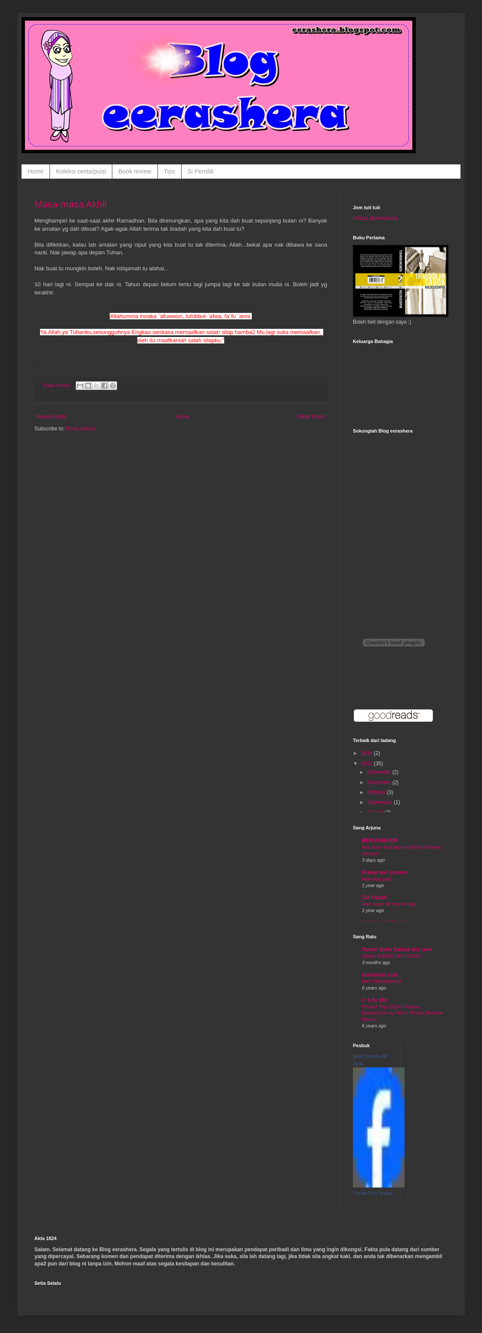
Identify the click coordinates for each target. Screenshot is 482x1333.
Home (35, 171)
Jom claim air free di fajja (389, 903)
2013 (367, 764)
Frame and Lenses (384, 872)
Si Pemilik (201, 171)
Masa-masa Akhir (71, 204)
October (377, 792)
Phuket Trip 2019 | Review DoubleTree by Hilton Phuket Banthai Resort (402, 1013)
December (379, 772)
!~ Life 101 (374, 1000)
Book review (134, 171)
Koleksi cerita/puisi (81, 171)
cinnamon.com (380, 975)
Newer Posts (51, 417)
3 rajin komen (57, 385)
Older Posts (311, 417)
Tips (169, 171)
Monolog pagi (376, 878)
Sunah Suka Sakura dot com (397, 949)
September (380, 802)
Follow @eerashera (375, 218)
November (379, 782)
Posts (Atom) (81, 429)
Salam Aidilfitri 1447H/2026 (391, 956)
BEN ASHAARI (380, 841)
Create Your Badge (373, 1193)
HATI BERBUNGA (382, 981)
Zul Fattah (374, 897)
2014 (367, 753)
